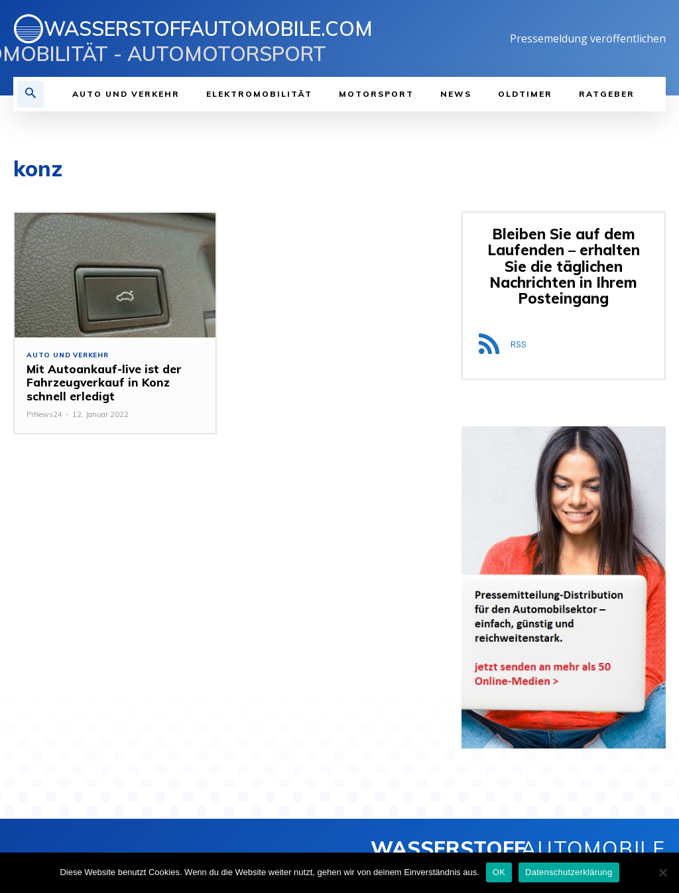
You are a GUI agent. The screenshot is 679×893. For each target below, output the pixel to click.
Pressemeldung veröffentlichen (588, 38)
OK (499, 872)
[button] (30, 94)
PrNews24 (44, 414)
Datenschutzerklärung (568, 872)
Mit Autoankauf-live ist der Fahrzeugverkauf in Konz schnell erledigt (103, 382)
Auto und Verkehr (68, 355)
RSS (518, 344)
